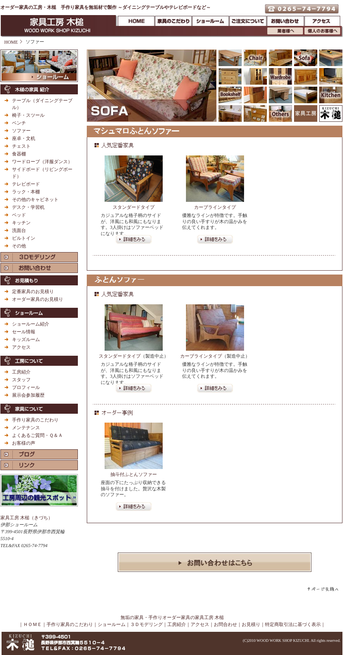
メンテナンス (26, 427)
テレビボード (26, 184)
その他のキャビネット (35, 199)
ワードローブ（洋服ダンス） (42, 161)
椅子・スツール (28, 115)
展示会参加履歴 (28, 395)
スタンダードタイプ (134, 207)
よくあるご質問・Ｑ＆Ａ (37, 435)
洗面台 (19, 230)
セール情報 (23, 331)
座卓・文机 (23, 138)
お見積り (251, 624)
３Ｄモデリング (146, 624)
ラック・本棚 (26, 191)
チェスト (21, 146)
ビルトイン (23, 238)
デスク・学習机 (28, 207)
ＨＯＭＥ (32, 624)
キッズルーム (26, 339)
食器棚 (19, 154)
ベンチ (19, 123)
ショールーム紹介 (30, 324)
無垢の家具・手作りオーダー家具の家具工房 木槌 (172, 617)
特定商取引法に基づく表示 (293, 624)
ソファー (21, 130)
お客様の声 (23, 443)
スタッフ (21, 379)
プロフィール (26, 387)
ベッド (19, 215)
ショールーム (112, 624)
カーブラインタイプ (215, 207)
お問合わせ (225, 624)
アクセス (21, 347)
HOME (11, 42)
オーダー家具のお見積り (37, 299)
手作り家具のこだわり (35, 420)
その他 (19, 246)
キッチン (21, 222)
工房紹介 (21, 372)
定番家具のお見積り (33, 291)
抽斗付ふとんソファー (133, 474)
